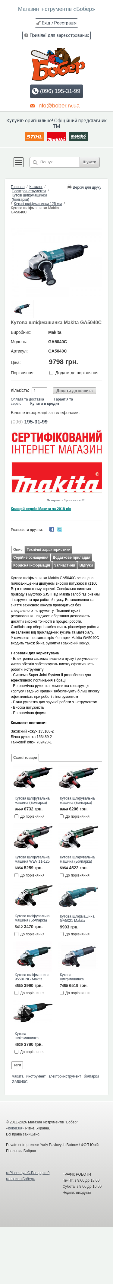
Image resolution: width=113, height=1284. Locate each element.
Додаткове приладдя (71, 557)
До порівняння (32, 816)
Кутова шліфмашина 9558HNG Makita (32, 977)
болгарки (91, 1076)
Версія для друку (84, 187)
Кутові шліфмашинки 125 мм (38, 204)
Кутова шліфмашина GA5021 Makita (77, 918)
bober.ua (15, 1128)
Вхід (46, 23)
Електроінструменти (29, 191)
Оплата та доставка (27, 399)
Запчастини (64, 565)
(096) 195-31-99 (56, 91)
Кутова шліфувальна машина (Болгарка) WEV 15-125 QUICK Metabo (77, 800)
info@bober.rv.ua (55, 105)
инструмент (36, 1076)
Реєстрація (65, 23)
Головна (18, 187)
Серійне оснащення (31, 557)
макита (18, 1076)
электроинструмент (65, 1076)
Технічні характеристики (49, 550)
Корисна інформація (31, 565)
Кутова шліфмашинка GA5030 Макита (28, 1036)
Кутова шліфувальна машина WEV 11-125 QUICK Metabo (32, 859)
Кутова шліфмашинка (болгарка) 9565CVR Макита (77, 977)
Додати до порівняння (77, 372)
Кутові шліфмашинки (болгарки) (29, 197)
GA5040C (20, 1082)
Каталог (36, 187)
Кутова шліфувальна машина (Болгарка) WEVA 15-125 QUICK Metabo (32, 800)
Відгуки (86, 565)
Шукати (89, 162)
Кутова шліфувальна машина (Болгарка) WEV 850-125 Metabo (32, 918)
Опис (18, 550)
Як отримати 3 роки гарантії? (65, 500)
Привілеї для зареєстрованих (59, 35)
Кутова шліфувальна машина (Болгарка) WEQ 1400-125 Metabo (77, 859)
